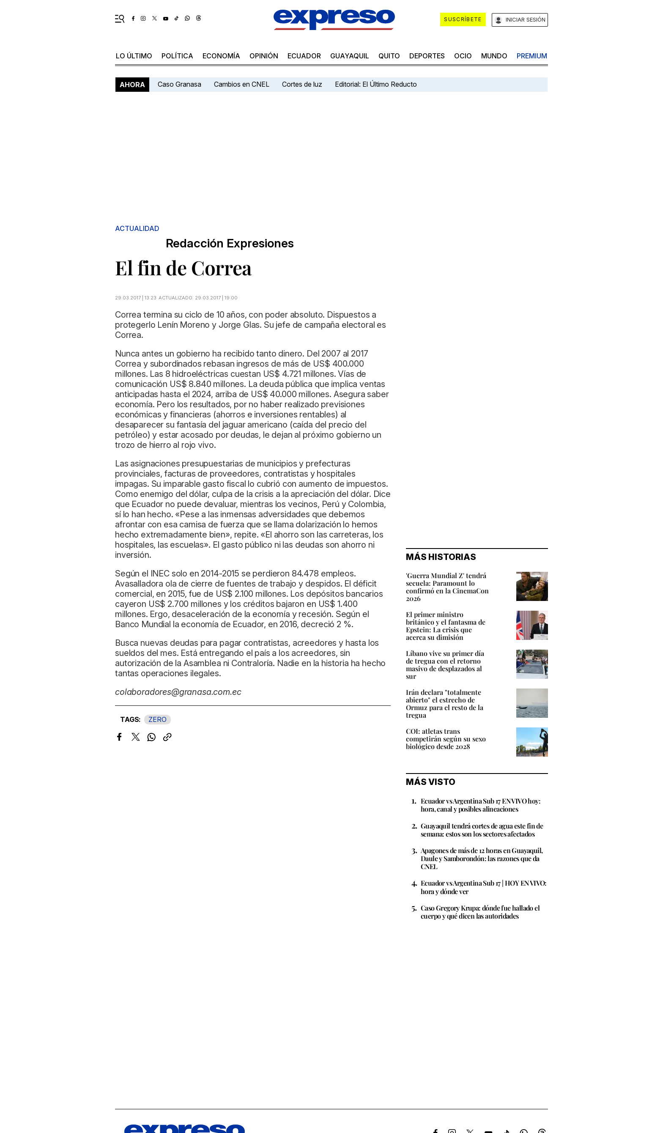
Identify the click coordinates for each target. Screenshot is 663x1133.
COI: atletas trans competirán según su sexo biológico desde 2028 (446, 739)
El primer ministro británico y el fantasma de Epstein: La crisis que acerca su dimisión (445, 626)
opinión (263, 56)
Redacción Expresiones (230, 243)
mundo (494, 56)
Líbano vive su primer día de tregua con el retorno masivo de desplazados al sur (445, 664)
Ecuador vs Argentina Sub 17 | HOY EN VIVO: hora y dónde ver (484, 886)
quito (389, 56)
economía (221, 56)
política (177, 56)
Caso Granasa (179, 84)
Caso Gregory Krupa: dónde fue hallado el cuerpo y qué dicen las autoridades (480, 911)
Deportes (427, 56)
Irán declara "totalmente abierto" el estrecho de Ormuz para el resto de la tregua (444, 703)
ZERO (157, 719)
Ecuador (304, 56)
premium (532, 56)
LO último (134, 56)
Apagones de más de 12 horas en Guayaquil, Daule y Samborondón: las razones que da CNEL (481, 858)
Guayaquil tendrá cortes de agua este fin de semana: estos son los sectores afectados (482, 829)
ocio (463, 56)
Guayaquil (349, 56)
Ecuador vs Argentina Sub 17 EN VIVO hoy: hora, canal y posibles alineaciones (480, 804)
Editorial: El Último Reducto (376, 84)
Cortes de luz (302, 84)
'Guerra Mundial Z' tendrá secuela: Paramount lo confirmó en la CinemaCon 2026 (447, 587)
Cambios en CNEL (241, 84)
